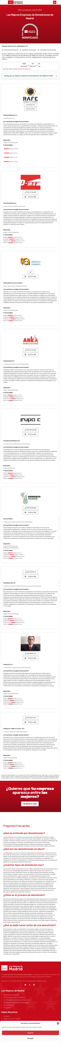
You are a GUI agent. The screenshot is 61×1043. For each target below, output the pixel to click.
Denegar (30, 1038)
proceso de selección (24, 69)
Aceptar (30, 1033)
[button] (58, 1023)
